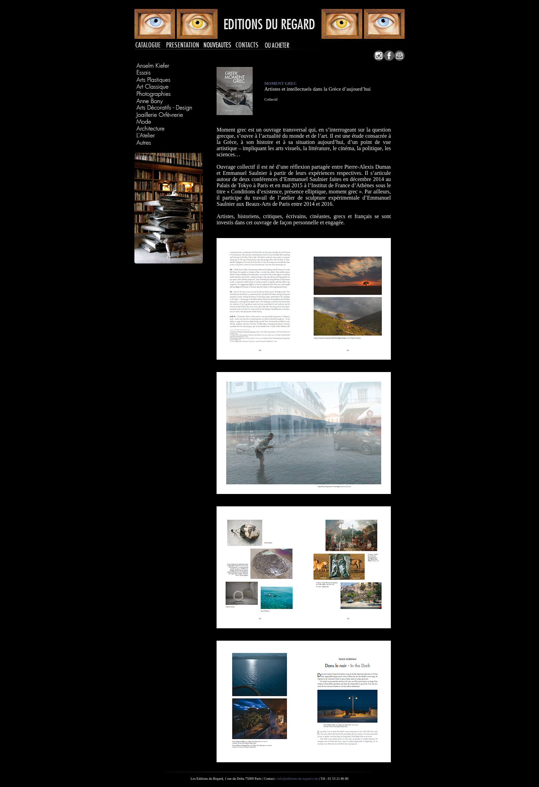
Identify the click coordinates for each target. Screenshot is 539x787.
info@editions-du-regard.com (297, 778)
